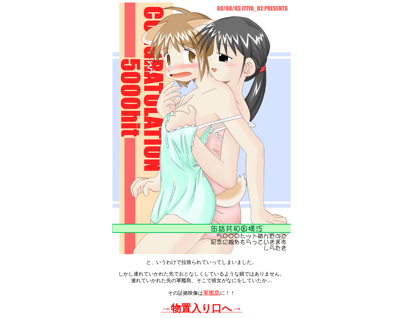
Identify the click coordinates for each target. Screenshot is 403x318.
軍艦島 (211, 293)
